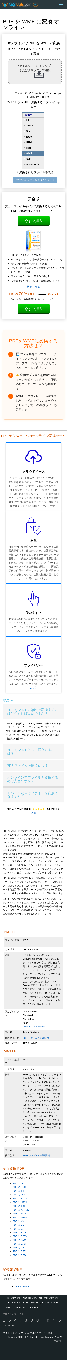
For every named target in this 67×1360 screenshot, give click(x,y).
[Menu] (61, 4)
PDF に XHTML (21, 1209)
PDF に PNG (19, 1187)
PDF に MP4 (19, 1213)
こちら (33, 687)
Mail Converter (51, 1297)
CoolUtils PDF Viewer (34, 1026)
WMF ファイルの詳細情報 (36, 1155)
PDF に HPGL (20, 1217)
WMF (29, 153)
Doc (28, 131)
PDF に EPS (19, 1244)
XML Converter (13, 1307)
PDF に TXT (19, 1206)
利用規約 (48, 1332)
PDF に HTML (20, 1202)
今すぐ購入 (34, 221)
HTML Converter (31, 1302)
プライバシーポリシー (30, 1332)
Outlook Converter (32, 1297)
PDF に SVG (19, 1240)
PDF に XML (19, 1221)
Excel (29, 136)
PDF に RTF (19, 1251)
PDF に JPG (19, 1183)
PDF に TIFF (19, 1190)
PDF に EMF (19, 1232)
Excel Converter (50, 1302)
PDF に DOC (19, 1194)
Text (28, 147)
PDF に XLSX (20, 1198)
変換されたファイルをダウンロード (35, 180)
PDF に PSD (19, 1255)
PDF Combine (30, 1307)
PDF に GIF (19, 1228)
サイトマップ (10, 1332)
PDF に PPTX (20, 1236)
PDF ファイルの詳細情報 (36, 1037)
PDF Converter (13, 1297)
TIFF (28, 120)
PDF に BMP (19, 1225)
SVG (28, 159)
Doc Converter (13, 1302)
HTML (29, 142)
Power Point (33, 164)
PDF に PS (18, 1247)
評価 (33, 812)
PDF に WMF (22, 1286)
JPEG (29, 125)
